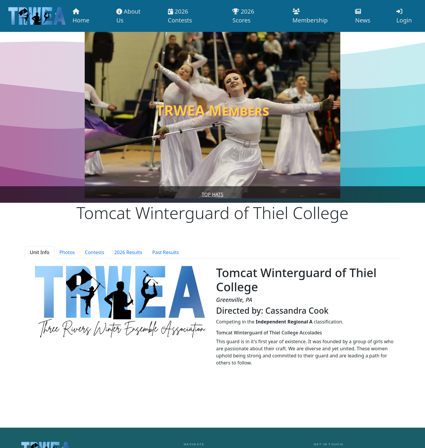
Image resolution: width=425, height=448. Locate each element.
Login (404, 16)
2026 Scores (243, 15)
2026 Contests (180, 15)
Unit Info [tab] (39, 252)
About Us (128, 15)
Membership (310, 16)
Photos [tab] (67, 252)
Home (81, 16)
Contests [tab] (94, 252)
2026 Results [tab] (128, 252)
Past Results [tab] (165, 252)
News (362, 16)
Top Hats (212, 194)
